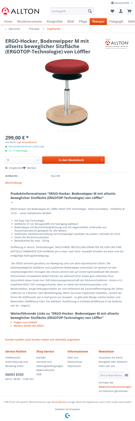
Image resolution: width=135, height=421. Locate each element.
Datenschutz (75, 361)
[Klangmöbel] (54, 21)
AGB (38, 374)
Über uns (73, 357)
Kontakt (41, 357)
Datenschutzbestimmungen (115, 386)
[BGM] (70, 21)
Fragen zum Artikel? (24, 322)
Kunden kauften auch (18, 339)
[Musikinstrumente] (29, 21)
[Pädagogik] (116, 21)
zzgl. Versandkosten (27, 142)
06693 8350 (14, 374)
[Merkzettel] (112, 11)
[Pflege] (83, 21)
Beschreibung (13, 182)
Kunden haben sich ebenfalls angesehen (56, 339)
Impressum (74, 366)
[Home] (8, 21)
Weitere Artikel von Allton (27, 325)
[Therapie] (98, 21)
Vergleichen (14, 168)
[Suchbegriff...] (72, 11)
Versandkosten (59, 401)
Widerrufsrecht (45, 370)
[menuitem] (72, 13)
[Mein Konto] (120, 11)
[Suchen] (90, 11)
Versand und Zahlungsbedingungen (49, 364)
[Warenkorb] (129, 11)
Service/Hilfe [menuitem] (120, 3)
